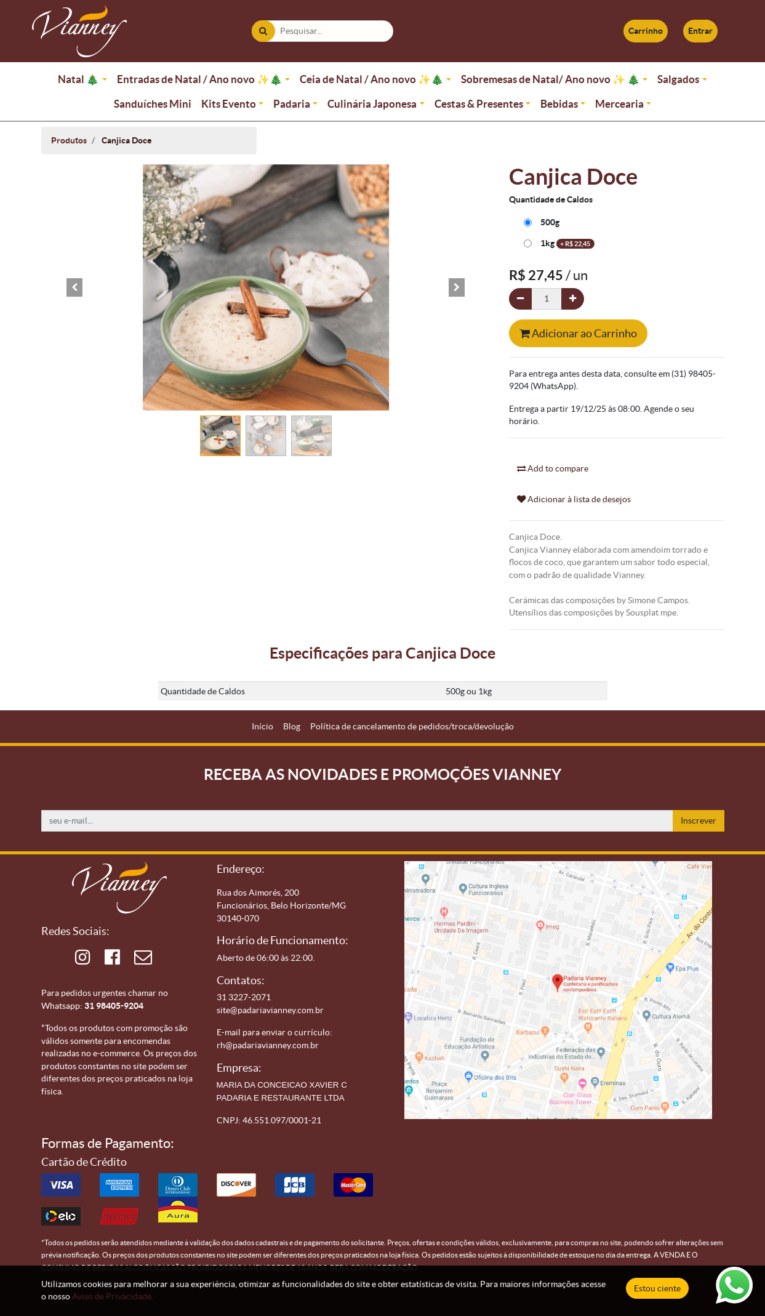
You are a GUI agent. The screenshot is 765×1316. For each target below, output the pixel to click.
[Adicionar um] (572, 299)
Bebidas (559, 104)
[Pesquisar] (263, 31)
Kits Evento (228, 104)
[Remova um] (520, 299)
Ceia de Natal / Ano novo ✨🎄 (372, 79)
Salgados (678, 79)
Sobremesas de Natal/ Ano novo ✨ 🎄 (550, 79)
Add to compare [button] (552, 468)
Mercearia (619, 104)
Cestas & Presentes (479, 104)
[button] (75, 287)
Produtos (69, 140)
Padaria (291, 104)
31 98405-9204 (113, 1006)
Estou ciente (657, 1288)
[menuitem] (262, 726)
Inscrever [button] (698, 820)
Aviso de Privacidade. (112, 1296)
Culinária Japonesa (372, 104)
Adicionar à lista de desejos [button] (574, 499)
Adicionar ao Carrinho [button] (578, 333)
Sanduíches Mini (152, 104)
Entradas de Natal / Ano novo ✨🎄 (199, 79)
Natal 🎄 (78, 79)
